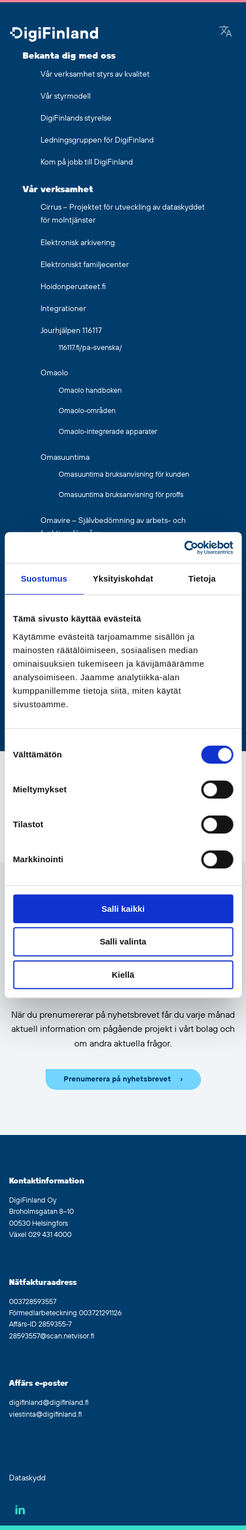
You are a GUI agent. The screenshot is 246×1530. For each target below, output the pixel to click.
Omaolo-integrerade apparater (108, 431)
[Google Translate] (225, 32)
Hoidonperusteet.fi (73, 287)
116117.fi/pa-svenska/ (90, 347)
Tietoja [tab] (202, 578)
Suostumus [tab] (44, 578)
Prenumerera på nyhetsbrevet (117, 1079)
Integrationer (63, 309)
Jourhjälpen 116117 (71, 331)
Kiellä (122, 974)
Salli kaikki (123, 908)
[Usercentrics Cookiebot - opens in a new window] (184, 547)
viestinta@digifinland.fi (45, 1414)
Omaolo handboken (90, 390)
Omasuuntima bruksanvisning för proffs (121, 494)
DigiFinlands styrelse (76, 118)
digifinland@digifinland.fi (48, 1402)
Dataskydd (27, 1478)
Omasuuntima (65, 458)
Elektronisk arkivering (78, 243)
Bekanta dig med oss (69, 55)
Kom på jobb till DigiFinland (87, 162)
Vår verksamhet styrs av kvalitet (95, 74)
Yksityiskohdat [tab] (123, 578)
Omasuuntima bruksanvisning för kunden (124, 474)
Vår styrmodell (66, 96)
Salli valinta (123, 941)
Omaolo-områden (87, 410)
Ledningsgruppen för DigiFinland (97, 140)
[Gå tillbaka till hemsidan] (54, 35)
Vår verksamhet (58, 189)
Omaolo (54, 373)
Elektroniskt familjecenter (85, 265)
